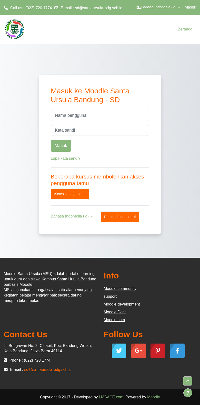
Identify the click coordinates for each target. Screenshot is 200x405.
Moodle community (120, 288)
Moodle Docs (115, 312)
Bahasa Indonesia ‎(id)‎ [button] (70, 216)
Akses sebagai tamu (70, 194)
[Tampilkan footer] (187, 392)
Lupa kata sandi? (65, 158)
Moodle (153, 397)
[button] (158, 7)
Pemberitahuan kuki (120, 217)
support (110, 296)
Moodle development (122, 304)
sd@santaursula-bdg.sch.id (98, 8)
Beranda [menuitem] (185, 29)
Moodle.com (114, 320)
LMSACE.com (111, 397)
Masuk (190, 7)
